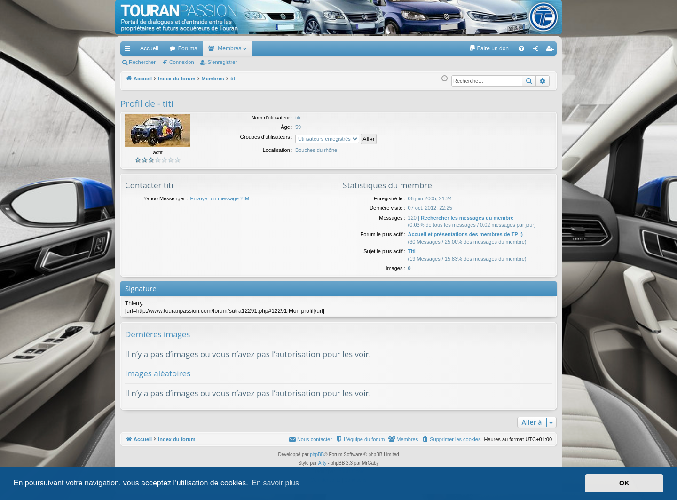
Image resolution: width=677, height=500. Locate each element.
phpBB (317, 454)
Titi (412, 251)
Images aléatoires (157, 373)
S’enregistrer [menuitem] (552, 50)
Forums (187, 48)
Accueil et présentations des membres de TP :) (465, 234)
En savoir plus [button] (275, 483)
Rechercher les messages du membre (467, 218)
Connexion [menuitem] (538, 50)
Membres (229, 48)
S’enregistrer (222, 62)
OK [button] (624, 483)
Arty (322, 463)
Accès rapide (129, 50)
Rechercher (142, 62)
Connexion (181, 62)
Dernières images (157, 334)
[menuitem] (488, 48)
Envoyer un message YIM (219, 198)
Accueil (149, 48)
